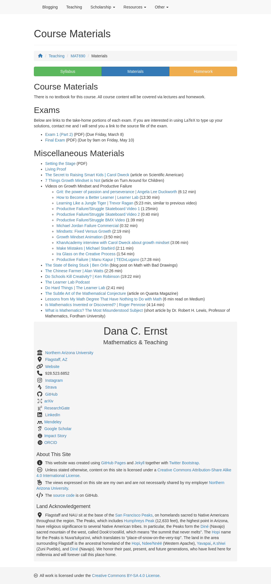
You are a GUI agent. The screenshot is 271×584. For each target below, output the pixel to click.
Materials (136, 71)
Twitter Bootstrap (184, 463)
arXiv (48, 401)
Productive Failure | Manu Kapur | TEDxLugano (97, 259)
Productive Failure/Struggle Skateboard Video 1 (98, 208)
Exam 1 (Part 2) (59, 134)
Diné (204, 526)
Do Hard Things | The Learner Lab (75, 288)
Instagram (54, 380)
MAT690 (78, 56)
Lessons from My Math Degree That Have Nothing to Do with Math (103, 299)
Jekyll (140, 463)
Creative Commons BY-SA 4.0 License (125, 575)
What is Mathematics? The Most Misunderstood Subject (94, 310)
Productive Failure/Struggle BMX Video (90, 220)
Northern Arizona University (69, 352)
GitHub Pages (113, 463)
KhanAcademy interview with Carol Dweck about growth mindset (112, 242)
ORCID (50, 442)
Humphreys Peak (139, 520)
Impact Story (55, 435)
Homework (203, 71)
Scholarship (103, 7)
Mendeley (53, 422)
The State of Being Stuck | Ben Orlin (77, 265)
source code (64, 495)
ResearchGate (57, 408)
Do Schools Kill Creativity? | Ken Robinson (82, 276)
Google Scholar (58, 428)
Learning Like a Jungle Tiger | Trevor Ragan (94, 203)
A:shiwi (219, 543)
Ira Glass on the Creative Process (85, 254)
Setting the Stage (60, 163)
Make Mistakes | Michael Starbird (85, 248)
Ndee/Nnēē (152, 543)
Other (162, 7)
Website (52, 366)
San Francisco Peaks (133, 515)
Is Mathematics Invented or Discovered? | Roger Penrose (95, 304)
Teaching (74, 7)
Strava (50, 387)
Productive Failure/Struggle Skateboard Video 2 (98, 214)
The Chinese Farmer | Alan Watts (74, 271)
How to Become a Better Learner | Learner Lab (97, 197)
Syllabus (67, 71)
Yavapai (204, 543)
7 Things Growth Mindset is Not (72, 180)
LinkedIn (52, 415)
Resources (135, 7)
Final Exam (55, 140)
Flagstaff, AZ (56, 359)
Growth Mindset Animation (79, 237)
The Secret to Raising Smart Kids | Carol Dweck (87, 175)
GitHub (51, 394)
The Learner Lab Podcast (67, 282)
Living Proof (55, 169)
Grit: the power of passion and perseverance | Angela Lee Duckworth (116, 191)
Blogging (50, 7)
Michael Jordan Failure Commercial (87, 225)
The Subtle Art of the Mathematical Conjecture (85, 293)
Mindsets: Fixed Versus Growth (83, 231)
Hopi (216, 532)
